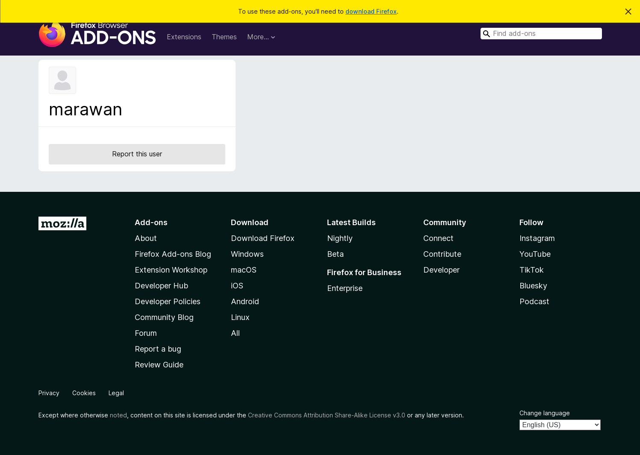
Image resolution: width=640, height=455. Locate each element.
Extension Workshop (171, 269)
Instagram (537, 238)
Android (245, 301)
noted (118, 415)
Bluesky (533, 285)
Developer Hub (161, 285)
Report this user (137, 154)
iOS (237, 285)
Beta (335, 254)
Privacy (48, 392)
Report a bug (158, 348)
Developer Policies (168, 301)
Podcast (534, 301)
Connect (438, 238)
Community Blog (164, 317)
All (235, 333)
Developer (441, 269)
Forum (146, 333)
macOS (244, 269)
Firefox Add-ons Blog (173, 254)
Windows (247, 254)
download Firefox (371, 11)
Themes (224, 36)
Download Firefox (263, 238)
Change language (544, 413)
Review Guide (159, 364)
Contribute (442, 254)
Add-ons (151, 222)
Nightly (340, 238)
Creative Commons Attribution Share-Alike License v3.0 (326, 415)
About (146, 238)
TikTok (531, 269)
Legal (116, 392)
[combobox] (541, 33)
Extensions (184, 36)
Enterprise (345, 288)
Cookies (84, 392)
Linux (240, 317)
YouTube (535, 254)
